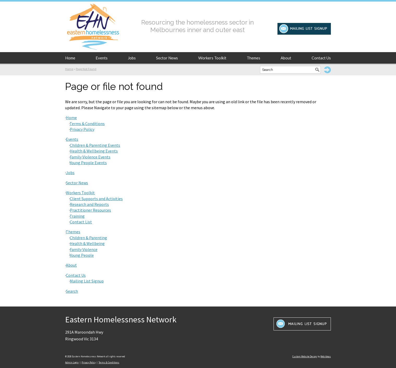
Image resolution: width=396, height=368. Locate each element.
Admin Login (72, 362)
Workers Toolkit (212, 58)
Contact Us (321, 58)
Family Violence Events (90, 157)
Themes (253, 58)
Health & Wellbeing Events (94, 151)
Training (77, 216)
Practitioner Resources (90, 210)
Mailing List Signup (87, 281)
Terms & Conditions (87, 123)
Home (70, 58)
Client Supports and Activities (96, 198)
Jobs (132, 58)
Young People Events (88, 162)
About (286, 58)
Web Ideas (325, 356)
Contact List (81, 221)
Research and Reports (89, 204)
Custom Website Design (304, 356)
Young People (82, 255)
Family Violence (83, 249)
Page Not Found (86, 69)
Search (72, 291)
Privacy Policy (82, 129)
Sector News (167, 58)
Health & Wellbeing (87, 243)
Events (102, 58)
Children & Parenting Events (95, 145)
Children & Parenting (88, 237)
